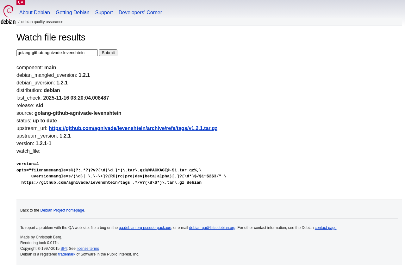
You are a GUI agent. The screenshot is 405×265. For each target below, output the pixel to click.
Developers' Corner (140, 12)
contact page (326, 227)
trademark (66, 254)
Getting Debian (73, 12)
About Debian (34, 12)
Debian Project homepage (62, 210)
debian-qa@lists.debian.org (212, 227)
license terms (88, 248)
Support (104, 12)
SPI (64, 248)
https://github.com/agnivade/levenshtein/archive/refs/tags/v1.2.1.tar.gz (133, 128)
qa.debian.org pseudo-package (145, 227)
